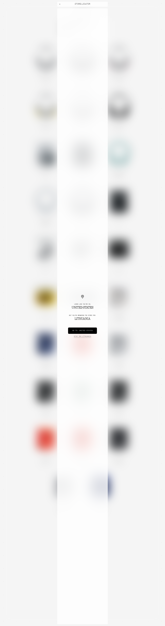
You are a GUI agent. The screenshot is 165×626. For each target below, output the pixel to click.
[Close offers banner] (105, 9)
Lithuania (82, 336)
